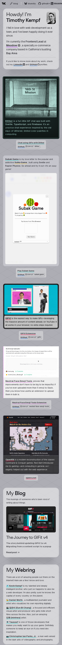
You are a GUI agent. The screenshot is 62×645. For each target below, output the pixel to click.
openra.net (31, 478)
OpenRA (10, 459)
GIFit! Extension (28, 333)
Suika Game (21, 162)
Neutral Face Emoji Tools (19, 381)
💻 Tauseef (12, 622)
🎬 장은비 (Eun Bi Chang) (18, 607)
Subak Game (12, 159)
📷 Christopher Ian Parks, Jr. (21, 636)
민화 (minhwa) (13, 617)
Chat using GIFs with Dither (31, 142)
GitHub (29, 146)
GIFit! (8, 318)
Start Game (31, 237)
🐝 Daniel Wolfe (14, 600)
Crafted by (18, 241)
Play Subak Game (25, 271)
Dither (9, 121)
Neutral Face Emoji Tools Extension (29, 402)
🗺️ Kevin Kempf (14, 585)
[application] (31, 218)
